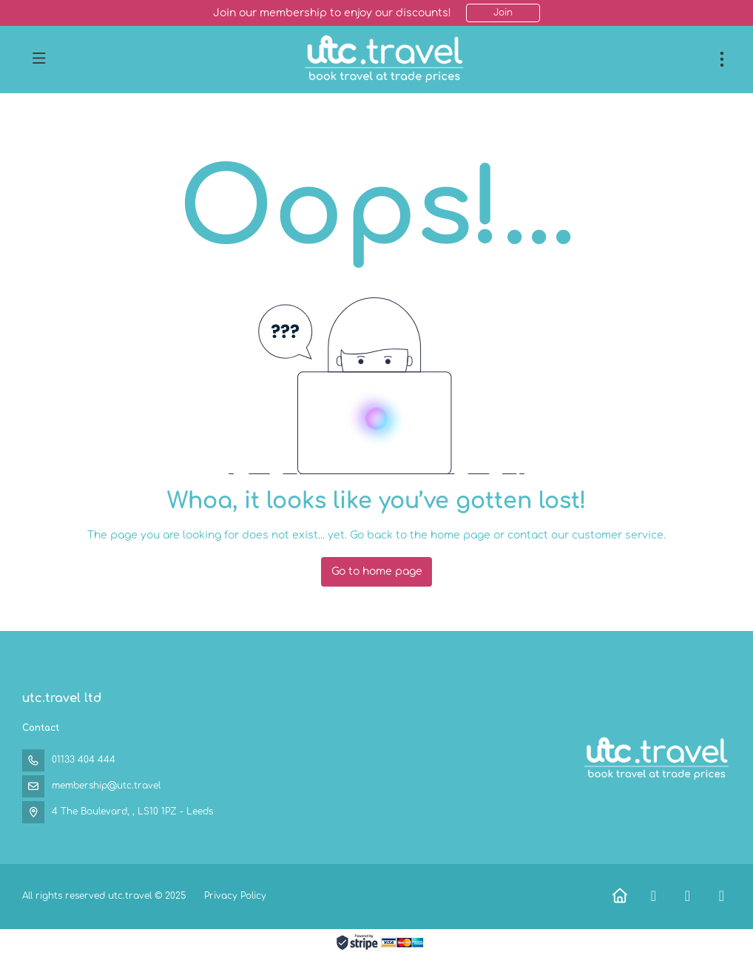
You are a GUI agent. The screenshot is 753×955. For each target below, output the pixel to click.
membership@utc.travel (106, 785)
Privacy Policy (235, 896)
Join (503, 12)
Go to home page (376, 571)
